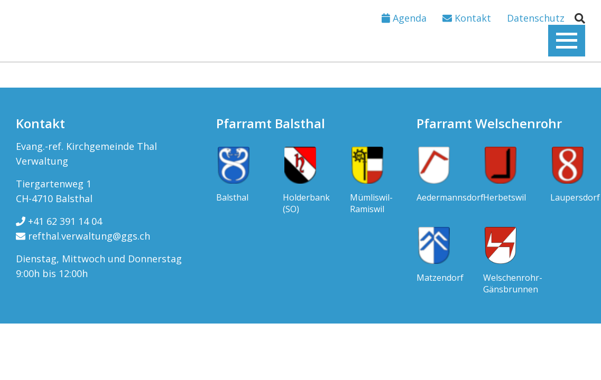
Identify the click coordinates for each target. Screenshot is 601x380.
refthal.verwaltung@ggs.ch (83, 236)
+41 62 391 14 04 (59, 221)
